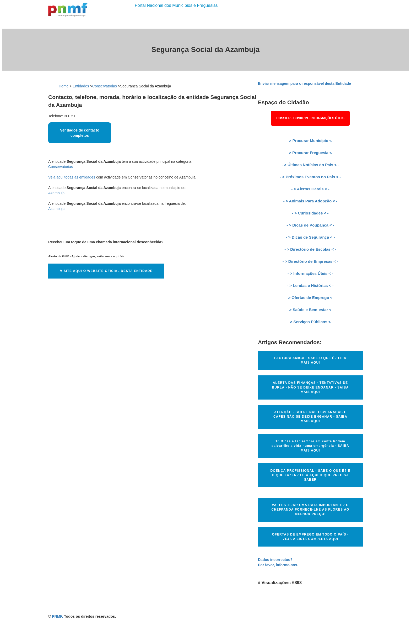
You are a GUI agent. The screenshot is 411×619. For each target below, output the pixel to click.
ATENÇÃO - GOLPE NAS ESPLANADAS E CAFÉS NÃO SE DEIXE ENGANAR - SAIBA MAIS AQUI (310, 416)
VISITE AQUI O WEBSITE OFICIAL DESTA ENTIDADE (106, 271)
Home (63, 86)
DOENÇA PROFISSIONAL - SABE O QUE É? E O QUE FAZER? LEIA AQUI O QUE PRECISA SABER (310, 475)
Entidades (81, 86)
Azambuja (56, 193)
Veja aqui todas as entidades (71, 177)
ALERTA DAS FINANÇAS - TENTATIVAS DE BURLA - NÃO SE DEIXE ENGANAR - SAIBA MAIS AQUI (310, 387)
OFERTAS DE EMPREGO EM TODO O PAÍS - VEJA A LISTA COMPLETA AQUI (310, 537)
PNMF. (57, 616)
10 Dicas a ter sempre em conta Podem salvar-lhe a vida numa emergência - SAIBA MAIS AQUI (310, 445)
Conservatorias (104, 86)
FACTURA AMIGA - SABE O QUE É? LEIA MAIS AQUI (310, 360)
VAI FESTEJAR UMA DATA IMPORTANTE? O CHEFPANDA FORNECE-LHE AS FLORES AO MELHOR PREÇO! (310, 509)
